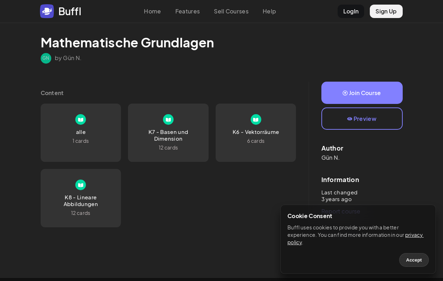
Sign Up (386, 11)
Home (152, 11)
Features (187, 11)
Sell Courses (231, 11)
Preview (362, 118)
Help (269, 11)
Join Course (362, 92)
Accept (414, 260)
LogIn (351, 11)
